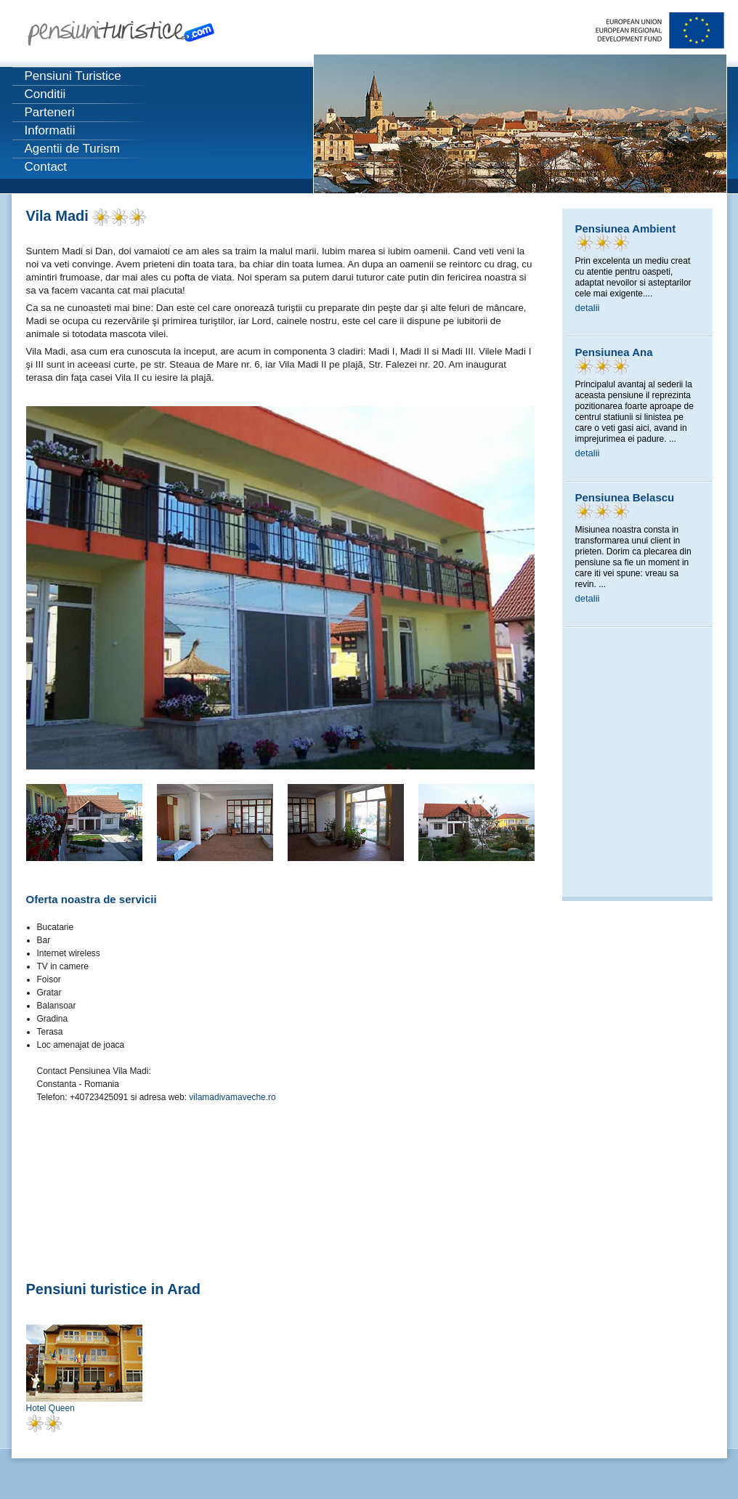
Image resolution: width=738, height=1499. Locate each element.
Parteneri (50, 112)
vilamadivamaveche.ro (232, 1097)
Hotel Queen (50, 1408)
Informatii (50, 130)
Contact (46, 167)
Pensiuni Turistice (73, 76)
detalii (587, 307)
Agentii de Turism (72, 148)
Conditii (45, 94)
